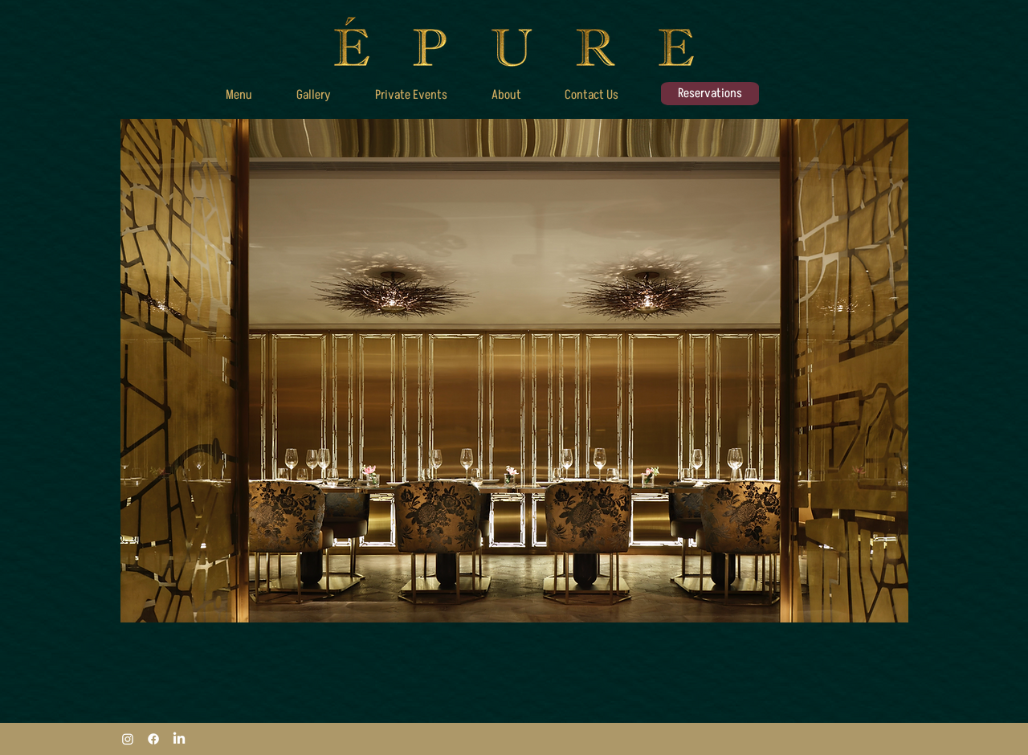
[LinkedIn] (179, 739)
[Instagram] (127, 739)
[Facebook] (153, 739)
